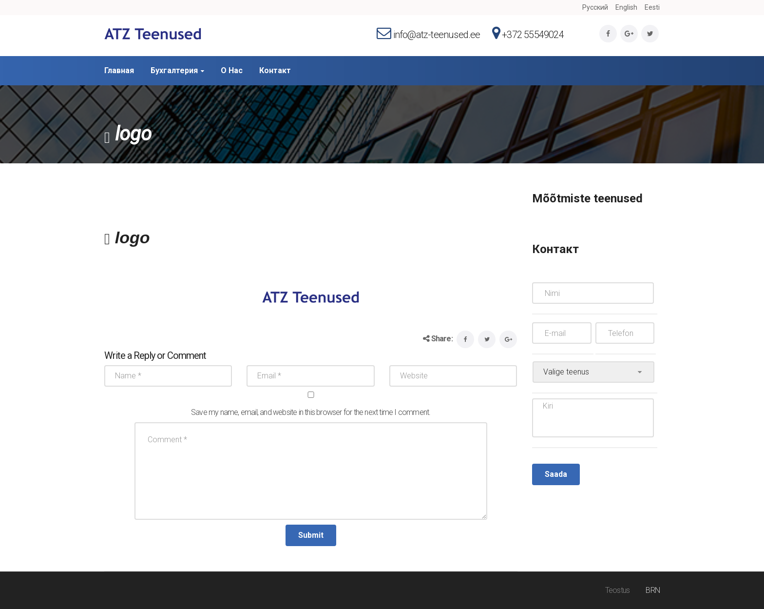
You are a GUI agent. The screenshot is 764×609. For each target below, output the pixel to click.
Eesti (652, 7)
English (626, 7)
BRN (653, 590)
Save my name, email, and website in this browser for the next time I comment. (310, 412)
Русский (595, 7)
